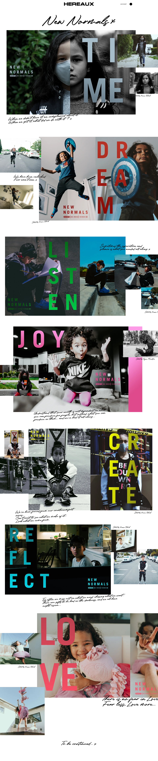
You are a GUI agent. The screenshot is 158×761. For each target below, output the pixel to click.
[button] (131, 4)
